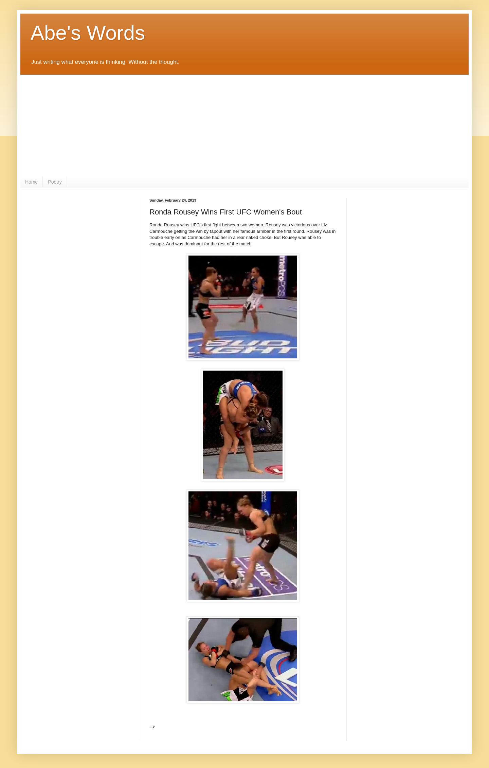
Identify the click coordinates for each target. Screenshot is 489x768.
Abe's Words (88, 32)
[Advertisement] (244, 125)
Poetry (54, 182)
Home (31, 182)
